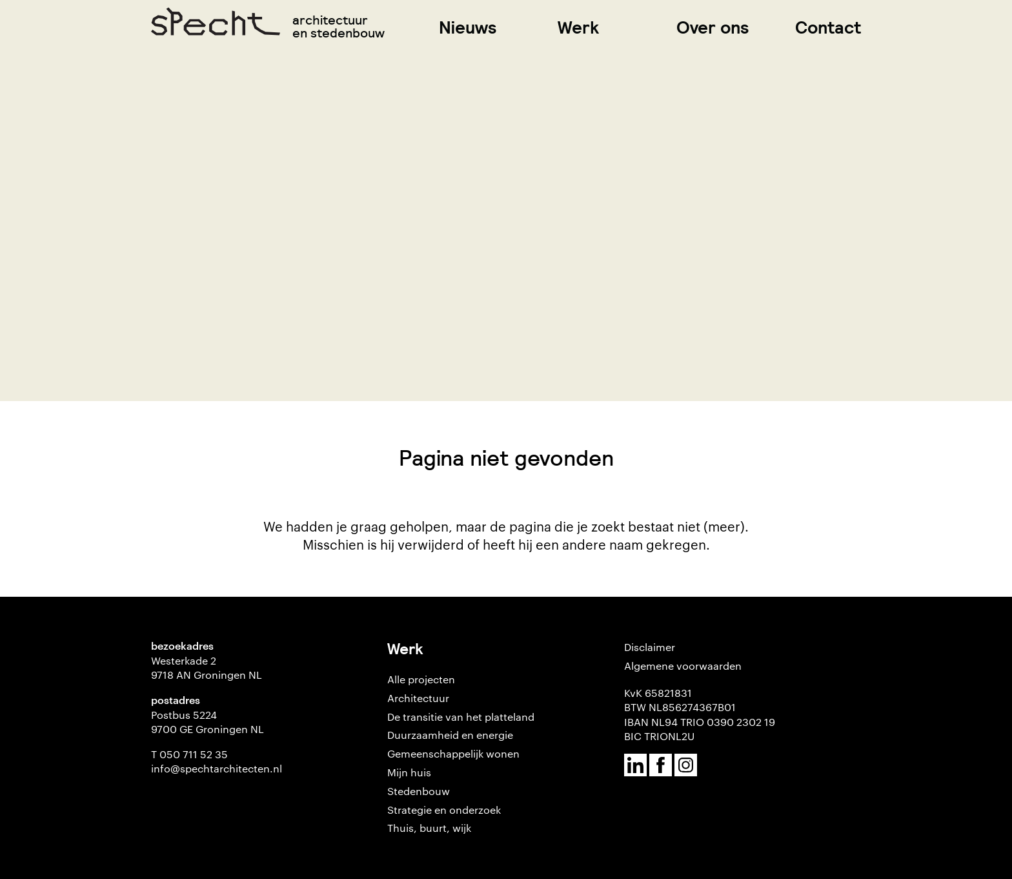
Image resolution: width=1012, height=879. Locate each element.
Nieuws (468, 27)
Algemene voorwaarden (683, 665)
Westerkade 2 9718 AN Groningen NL (206, 667)
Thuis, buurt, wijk (429, 827)
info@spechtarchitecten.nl (216, 768)
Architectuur (418, 698)
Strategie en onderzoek (444, 809)
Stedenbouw (418, 791)
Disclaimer (649, 647)
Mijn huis (409, 772)
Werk (578, 27)
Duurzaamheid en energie (450, 734)
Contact (828, 27)
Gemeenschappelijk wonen (453, 753)
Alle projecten (421, 679)
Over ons (712, 27)
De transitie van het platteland (460, 716)
